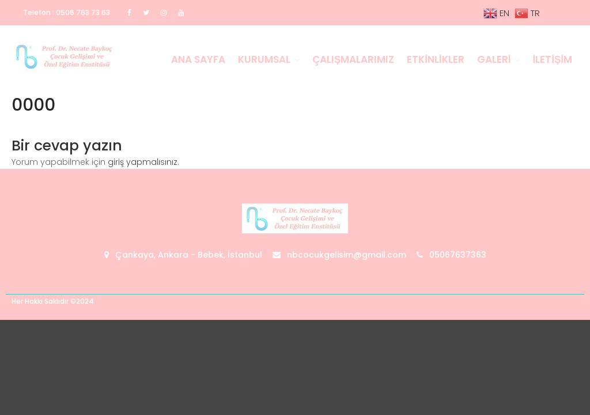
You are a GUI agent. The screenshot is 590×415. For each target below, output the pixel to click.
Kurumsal (264, 59)
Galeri (494, 59)
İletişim (552, 59)
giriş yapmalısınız (142, 162)
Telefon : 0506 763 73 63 (66, 12)
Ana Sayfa (198, 59)
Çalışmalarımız (353, 59)
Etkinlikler (435, 59)
